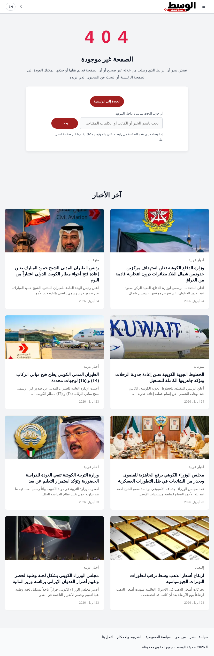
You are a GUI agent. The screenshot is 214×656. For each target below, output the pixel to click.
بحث (64, 123)
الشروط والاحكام (129, 637)
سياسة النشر (199, 637)
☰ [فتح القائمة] (204, 6)
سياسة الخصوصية (158, 637)
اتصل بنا (108, 637)
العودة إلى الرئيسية (107, 101)
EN (10, 6)
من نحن (180, 637)
